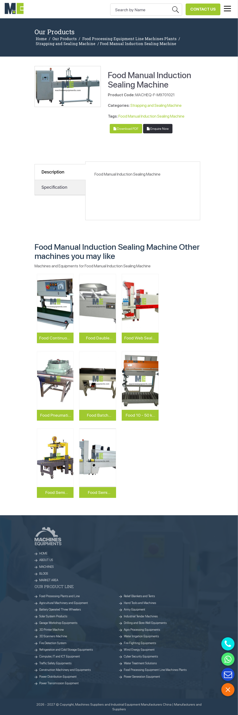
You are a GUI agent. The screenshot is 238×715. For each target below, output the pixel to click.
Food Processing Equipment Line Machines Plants (129, 38)
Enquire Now (158, 129)
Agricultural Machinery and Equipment (63, 603)
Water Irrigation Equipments (141, 636)
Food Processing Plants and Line (59, 596)
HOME (43, 553)
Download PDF (125, 129)
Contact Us (203, 9)
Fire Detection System (52, 643)
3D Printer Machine (51, 629)
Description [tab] (53, 171)
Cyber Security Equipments (141, 656)
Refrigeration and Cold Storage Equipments (66, 649)
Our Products (64, 38)
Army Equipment (134, 609)
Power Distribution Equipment (58, 676)
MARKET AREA (48, 580)
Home (41, 38)
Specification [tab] (54, 187)
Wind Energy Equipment (139, 649)
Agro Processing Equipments (142, 629)
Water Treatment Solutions (140, 663)
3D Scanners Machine (53, 636)
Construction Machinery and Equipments (65, 670)
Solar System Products (53, 616)
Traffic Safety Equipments (55, 663)
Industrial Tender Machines (141, 616)
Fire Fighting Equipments (140, 643)
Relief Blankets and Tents (139, 596)
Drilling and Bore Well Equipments (145, 623)
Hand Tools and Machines (140, 603)
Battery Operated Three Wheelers (60, 609)
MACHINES (46, 567)
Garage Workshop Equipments (58, 623)
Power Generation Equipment (142, 676)
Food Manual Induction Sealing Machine (151, 116)
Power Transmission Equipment (59, 683)
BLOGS (43, 573)
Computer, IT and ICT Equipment (59, 656)
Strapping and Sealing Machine (65, 43)
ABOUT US (46, 560)
